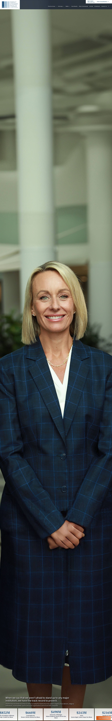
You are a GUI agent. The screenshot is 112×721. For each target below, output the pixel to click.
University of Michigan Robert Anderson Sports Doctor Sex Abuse (56, 714)
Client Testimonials (83, 6)
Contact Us (104, 6)
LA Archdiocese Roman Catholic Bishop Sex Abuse (30, 714)
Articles (91, 6)
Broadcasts (97, 6)
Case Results (74, 6)
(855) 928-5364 (91, 1)
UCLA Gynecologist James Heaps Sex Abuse (81, 714)
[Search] (108, 6)
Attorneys (61, 6)
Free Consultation (103, 2)
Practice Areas (52, 6)
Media (68, 6)
